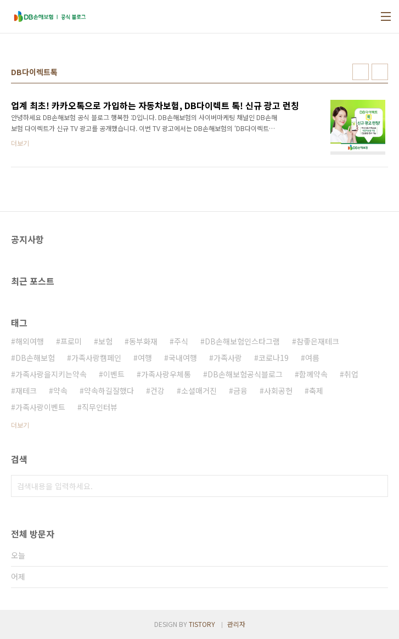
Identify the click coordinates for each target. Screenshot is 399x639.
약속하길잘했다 (109, 390)
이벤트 (114, 374)
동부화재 (143, 341)
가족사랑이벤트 (40, 407)
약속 (60, 390)
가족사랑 (227, 357)
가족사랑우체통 (166, 374)
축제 (316, 390)
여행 (145, 357)
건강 (157, 390)
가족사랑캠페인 (96, 357)
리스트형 (380, 72)
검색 (377, 486)
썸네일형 (360, 72)
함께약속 (313, 374)
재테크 (26, 390)
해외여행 (29, 341)
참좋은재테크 (317, 341)
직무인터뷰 (99, 407)
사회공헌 (278, 390)
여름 (312, 357)
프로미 (71, 341)
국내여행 (182, 357)
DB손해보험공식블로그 (245, 374)
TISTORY (202, 624)
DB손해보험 (35, 357)
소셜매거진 (199, 390)
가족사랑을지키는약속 (51, 374)
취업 (351, 374)
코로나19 (273, 357)
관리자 (236, 624)
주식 (181, 341)
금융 (240, 390)
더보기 (20, 424)
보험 (105, 341)
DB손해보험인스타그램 (242, 341)
